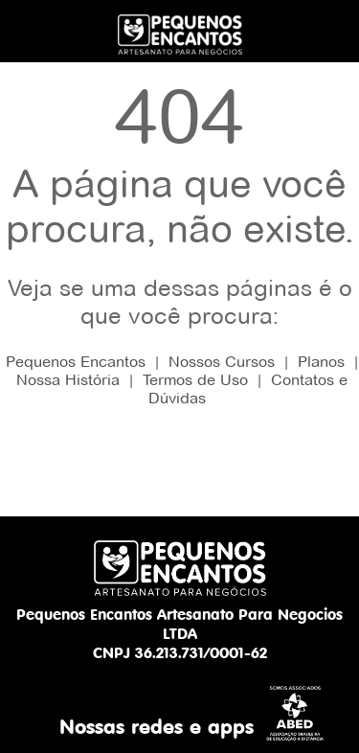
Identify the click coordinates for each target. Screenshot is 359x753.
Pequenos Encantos (76, 362)
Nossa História (68, 380)
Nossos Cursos (221, 362)
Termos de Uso (195, 380)
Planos (321, 362)
